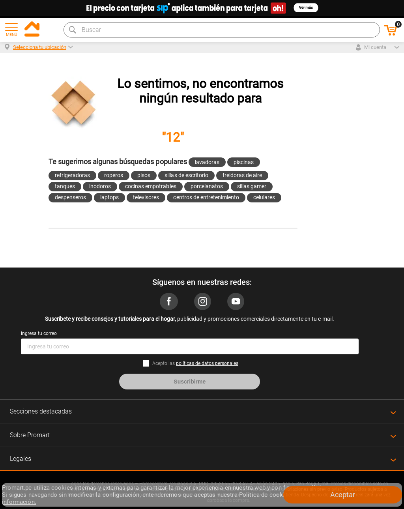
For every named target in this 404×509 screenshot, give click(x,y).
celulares (264, 197)
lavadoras (207, 162)
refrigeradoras (72, 175)
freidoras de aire (242, 175)
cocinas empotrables (150, 186)
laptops (109, 197)
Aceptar (342, 494)
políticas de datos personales (207, 363)
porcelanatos (207, 186)
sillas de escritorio (186, 175)
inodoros (100, 186)
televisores (146, 197)
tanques (65, 186)
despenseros (70, 197)
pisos (143, 175)
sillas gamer (251, 186)
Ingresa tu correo (39, 333)
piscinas (244, 162)
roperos (113, 175)
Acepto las (195, 363)
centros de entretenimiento (206, 197)
